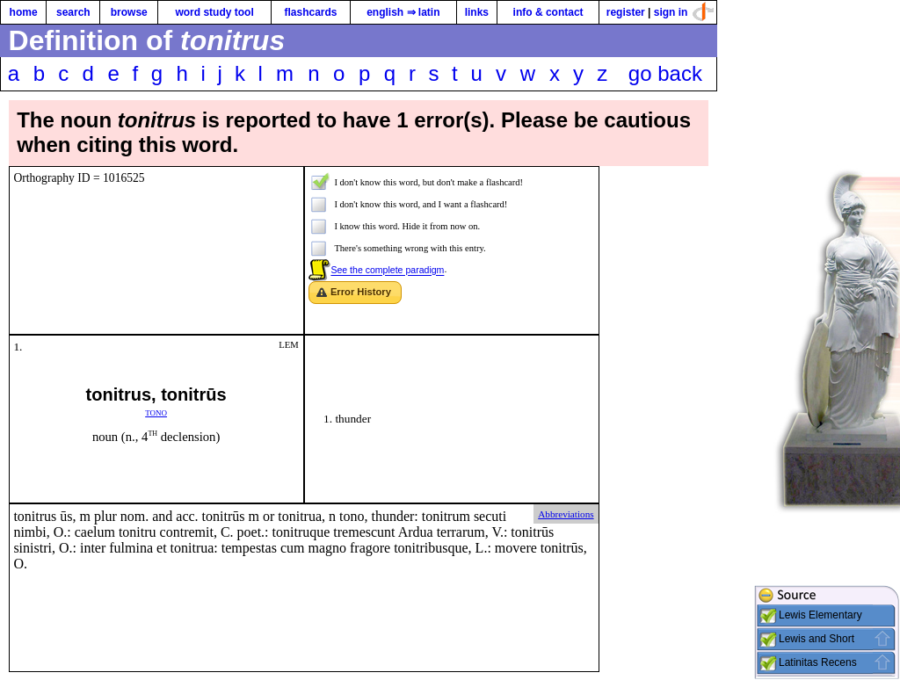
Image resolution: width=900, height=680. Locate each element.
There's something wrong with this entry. (409, 248)
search (73, 12)
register (625, 12)
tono (156, 411)
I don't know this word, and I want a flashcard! (420, 204)
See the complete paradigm (387, 270)
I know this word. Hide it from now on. (407, 226)
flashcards (310, 12)
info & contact (548, 12)
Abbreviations (565, 514)
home (24, 12)
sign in (671, 12)
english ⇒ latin (403, 12)
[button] (355, 293)
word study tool (214, 12)
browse (129, 12)
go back (665, 73)
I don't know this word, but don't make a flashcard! (428, 182)
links (477, 12)
